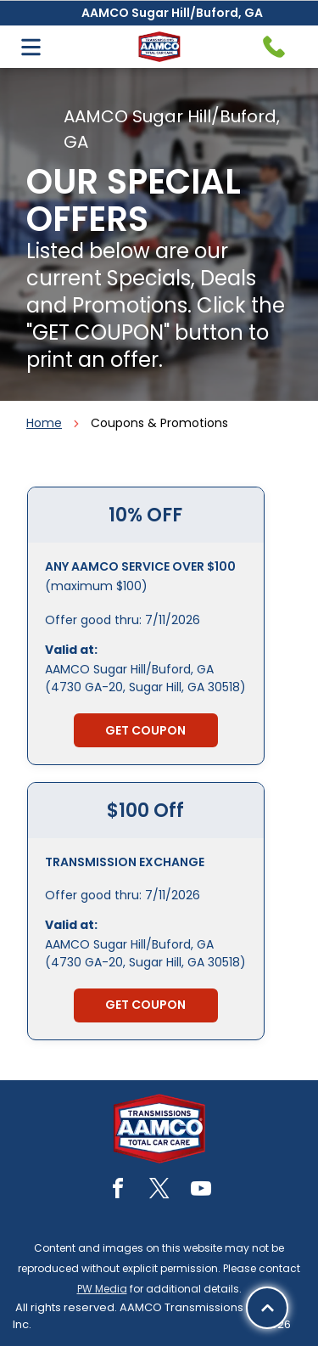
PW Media (102, 1288)
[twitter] (159, 1191)
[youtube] (201, 1191)
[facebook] (118, 1191)
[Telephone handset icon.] (274, 47)
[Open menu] (31, 47)
